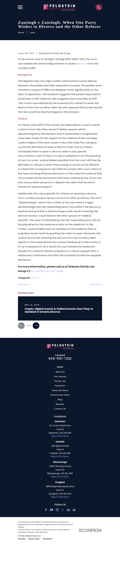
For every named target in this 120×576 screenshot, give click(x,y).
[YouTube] (51, 551)
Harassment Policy (60, 436)
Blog (60, 441)
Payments (60, 427)
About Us (60, 413)
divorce (82, 104)
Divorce (35, 318)
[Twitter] (62, 551)
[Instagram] (57, 551)
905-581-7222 (59, 400)
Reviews (60, 445)
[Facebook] (45, 551)
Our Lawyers (60, 418)
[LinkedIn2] (68, 551)
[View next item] (37, 367)
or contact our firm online (47, 312)
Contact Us (60, 450)
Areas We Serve (60, 432)
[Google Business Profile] (74, 551)
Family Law (60, 422)
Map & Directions (60, 477)
